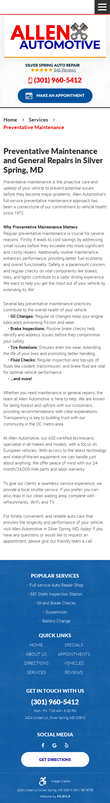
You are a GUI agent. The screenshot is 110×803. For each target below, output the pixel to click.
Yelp (66, 745)
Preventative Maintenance (33, 127)
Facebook (43, 745)
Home (10, 119)
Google (54, 745)
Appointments (74, 654)
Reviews (74, 672)
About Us (36, 654)
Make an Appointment (60, 95)
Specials (73, 645)
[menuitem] (36, 645)
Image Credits (61, 781)
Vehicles (74, 663)
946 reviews (65, 70)
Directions (36, 663)
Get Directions (55, 759)
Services (38, 119)
